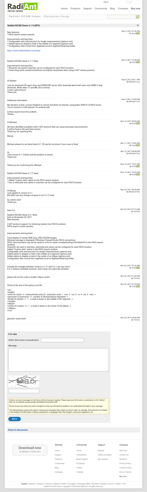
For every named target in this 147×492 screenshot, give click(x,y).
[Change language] (133, 2)
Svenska (103, 484)
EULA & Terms (125, 472)
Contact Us (124, 455)
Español (40, 484)
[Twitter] (117, 3)
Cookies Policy (125, 468)
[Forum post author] (62, 340)
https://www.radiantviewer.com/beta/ (24, 50)
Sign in (106, 2)
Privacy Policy (125, 463)
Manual (101, 450)
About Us (123, 450)
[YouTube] (121, 3)
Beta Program (82, 459)
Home (64, 8)
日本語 (118, 484)
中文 (124, 484)
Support (87, 8)
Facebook (80, 463)
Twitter (79, 468)
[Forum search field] (121, 16)
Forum (79, 450)
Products (75, 8)
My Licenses (103, 459)
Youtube (79, 472)
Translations (81, 455)
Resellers (123, 459)
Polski (63, 484)
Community (101, 8)
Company (123, 8)
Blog (112, 8)
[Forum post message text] (58, 362)
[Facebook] (113, 3)
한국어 (111, 484)
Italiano (56, 484)
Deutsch (32, 484)
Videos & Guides (104, 455)
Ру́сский (94, 484)
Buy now (135, 8)
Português (71, 484)
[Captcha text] (23, 395)
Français (48, 484)
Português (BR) (83, 484)
